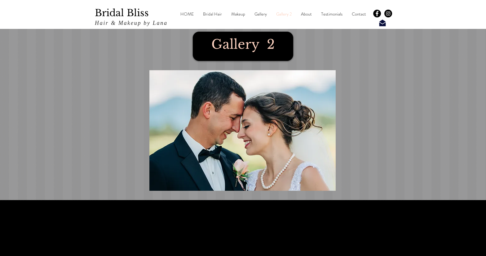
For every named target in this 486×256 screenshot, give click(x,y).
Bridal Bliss (122, 13)
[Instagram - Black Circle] (388, 13)
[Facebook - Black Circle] (377, 13)
